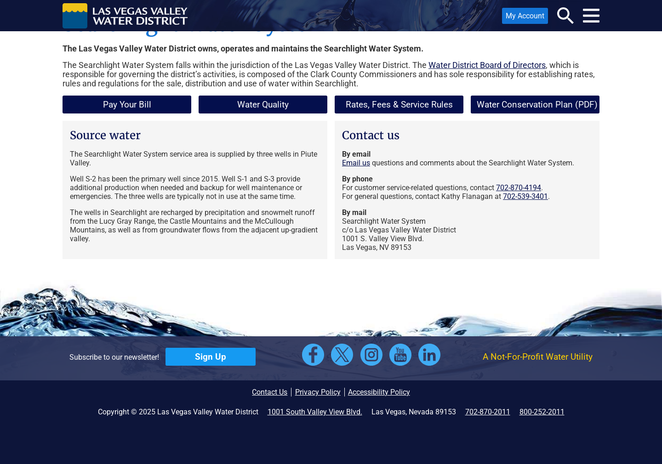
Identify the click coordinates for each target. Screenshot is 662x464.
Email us (356, 162)
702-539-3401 (525, 196)
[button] (125, 15)
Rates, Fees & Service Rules (399, 104)
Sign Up (210, 356)
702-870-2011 (487, 411)
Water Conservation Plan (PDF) (534, 106)
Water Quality (263, 104)
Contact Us (269, 392)
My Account (523, 17)
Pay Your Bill (127, 104)
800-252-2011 (542, 411)
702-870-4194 (518, 187)
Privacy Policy (318, 392)
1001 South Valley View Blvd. (315, 411)
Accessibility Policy (379, 392)
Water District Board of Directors (487, 65)
